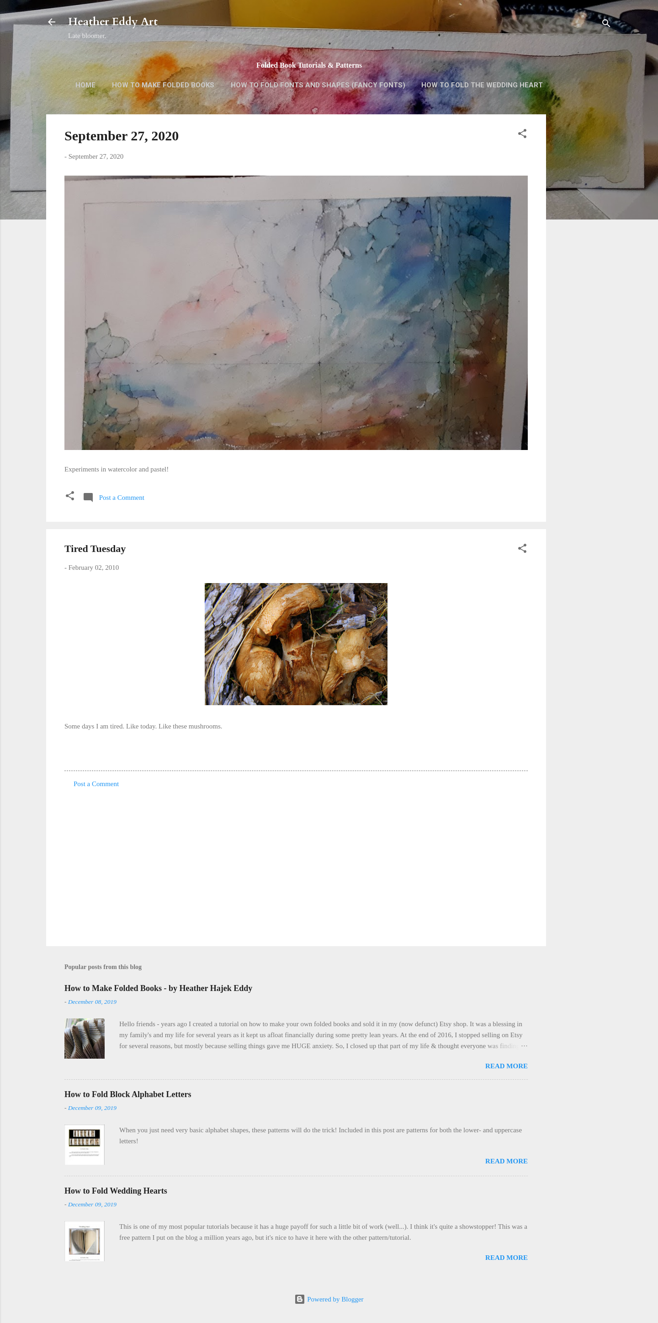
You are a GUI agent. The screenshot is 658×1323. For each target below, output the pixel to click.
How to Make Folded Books (163, 85)
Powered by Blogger (328, 1299)
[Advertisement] (582, 259)
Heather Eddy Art (113, 21)
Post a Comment (96, 783)
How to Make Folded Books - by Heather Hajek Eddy (158, 988)
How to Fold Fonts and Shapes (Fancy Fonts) (318, 85)
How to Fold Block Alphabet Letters (127, 1094)
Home (85, 85)
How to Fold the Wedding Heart (482, 85)
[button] (522, 135)
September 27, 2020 (121, 135)
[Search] (606, 25)
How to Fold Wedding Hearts (115, 1190)
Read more (506, 1066)
